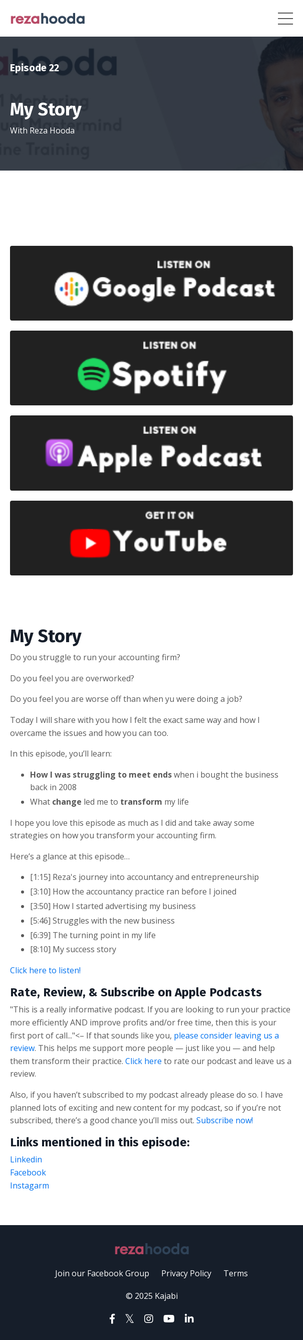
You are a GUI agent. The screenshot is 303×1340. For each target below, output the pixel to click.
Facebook (28, 1172)
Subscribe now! (224, 1120)
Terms (235, 1273)
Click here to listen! (45, 970)
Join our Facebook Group (102, 1273)
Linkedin (27, 1159)
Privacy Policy (186, 1273)
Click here (143, 1061)
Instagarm (29, 1185)
